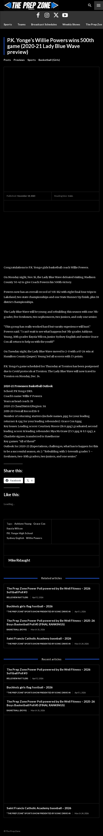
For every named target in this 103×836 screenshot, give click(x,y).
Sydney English (15, 538)
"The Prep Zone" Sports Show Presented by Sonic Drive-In (39, 611)
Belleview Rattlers (17, 597)
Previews (19, 60)
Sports (31, 60)
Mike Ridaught (19, 560)
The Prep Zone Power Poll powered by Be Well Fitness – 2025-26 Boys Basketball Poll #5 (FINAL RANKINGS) (51, 622)
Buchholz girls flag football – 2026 (30, 606)
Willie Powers (34, 538)
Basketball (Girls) (49, 60)
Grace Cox (39, 523)
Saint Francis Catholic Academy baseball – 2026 (39, 638)
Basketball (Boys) (17, 629)
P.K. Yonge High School (20, 533)
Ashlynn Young (23, 523)
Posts (7, 60)
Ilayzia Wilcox (15, 528)
